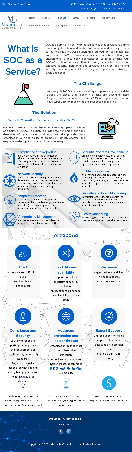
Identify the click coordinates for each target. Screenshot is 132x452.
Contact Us (81, 25)
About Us (47, 17)
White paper (61, 25)
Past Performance (39, 25)
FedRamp (91, 17)
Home (32, 17)
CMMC (76, 17)
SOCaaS (62, 17)
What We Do (108, 17)
